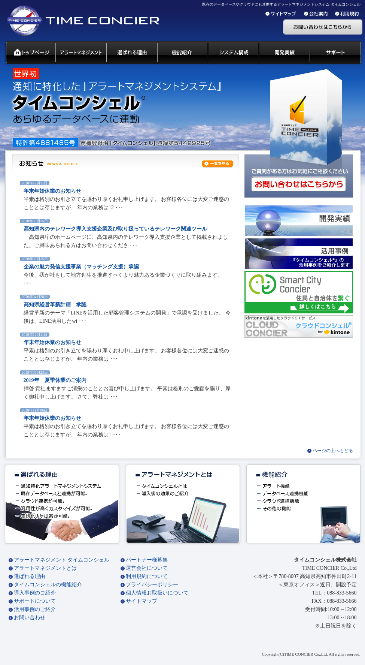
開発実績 (283, 52)
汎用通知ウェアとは (80, 52)
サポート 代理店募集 (337, 52)
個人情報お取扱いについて (157, 593)
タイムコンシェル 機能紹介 (182, 52)
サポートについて (35, 601)
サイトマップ (141, 601)
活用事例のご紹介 (35, 609)
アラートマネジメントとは (45, 568)
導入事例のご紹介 (35, 593)
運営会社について (147, 568)
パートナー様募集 (147, 560)
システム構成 (232, 52)
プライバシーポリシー (152, 584)
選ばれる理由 (29, 576)
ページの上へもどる (333, 450)
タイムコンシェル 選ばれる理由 (131, 52)
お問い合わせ (29, 617)
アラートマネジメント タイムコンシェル (62, 560)
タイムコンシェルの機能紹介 (48, 584)
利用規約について (147, 576)
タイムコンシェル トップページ (27, 52)
